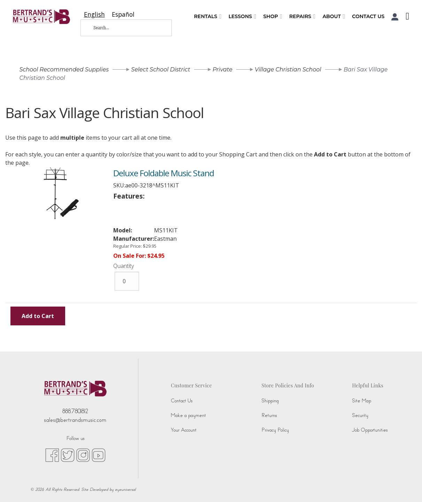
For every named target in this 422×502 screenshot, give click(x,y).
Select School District (160, 69)
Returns (269, 415)
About (334, 16)
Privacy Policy (275, 430)
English (94, 14)
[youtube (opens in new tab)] (98, 454)
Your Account (184, 430)
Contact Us (368, 16)
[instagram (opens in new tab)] (83, 454)
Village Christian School (288, 69)
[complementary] (406, 486)
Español (123, 14)
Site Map (361, 401)
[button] (395, 17)
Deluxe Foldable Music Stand (163, 173)
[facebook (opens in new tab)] (52, 454)
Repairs (302, 16)
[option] (123, 14)
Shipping (270, 401)
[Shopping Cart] (405, 17)
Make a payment (188, 415)
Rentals (208, 16)
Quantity (123, 266)
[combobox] (94, 14)
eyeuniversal (125, 489)
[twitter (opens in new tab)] (68, 454)
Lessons (242, 16)
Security (360, 415)
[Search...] (120, 28)
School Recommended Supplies (64, 69)
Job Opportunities (370, 430)
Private (222, 69)
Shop (272, 16)
